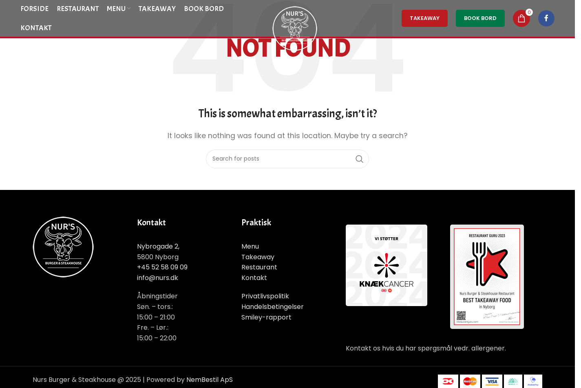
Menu (250, 246)
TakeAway (425, 18)
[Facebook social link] (546, 18)
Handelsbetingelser (272, 306)
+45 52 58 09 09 (162, 267)
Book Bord (480, 18)
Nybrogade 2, (158, 246)
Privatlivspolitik (265, 296)
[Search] (287, 159)
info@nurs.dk (157, 277)
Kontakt (254, 277)
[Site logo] (294, 28)
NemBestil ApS (209, 379)
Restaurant (259, 267)
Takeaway (257, 257)
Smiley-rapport (266, 317)
